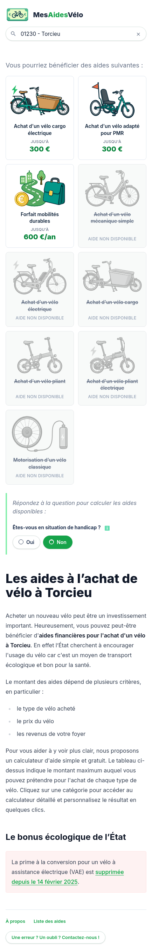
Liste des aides (50, 921)
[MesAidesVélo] (76, 14)
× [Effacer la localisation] (138, 34)
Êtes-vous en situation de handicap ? (57, 527)
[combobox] (81, 33)
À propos (15, 921)
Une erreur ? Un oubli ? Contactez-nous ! (55, 937)
